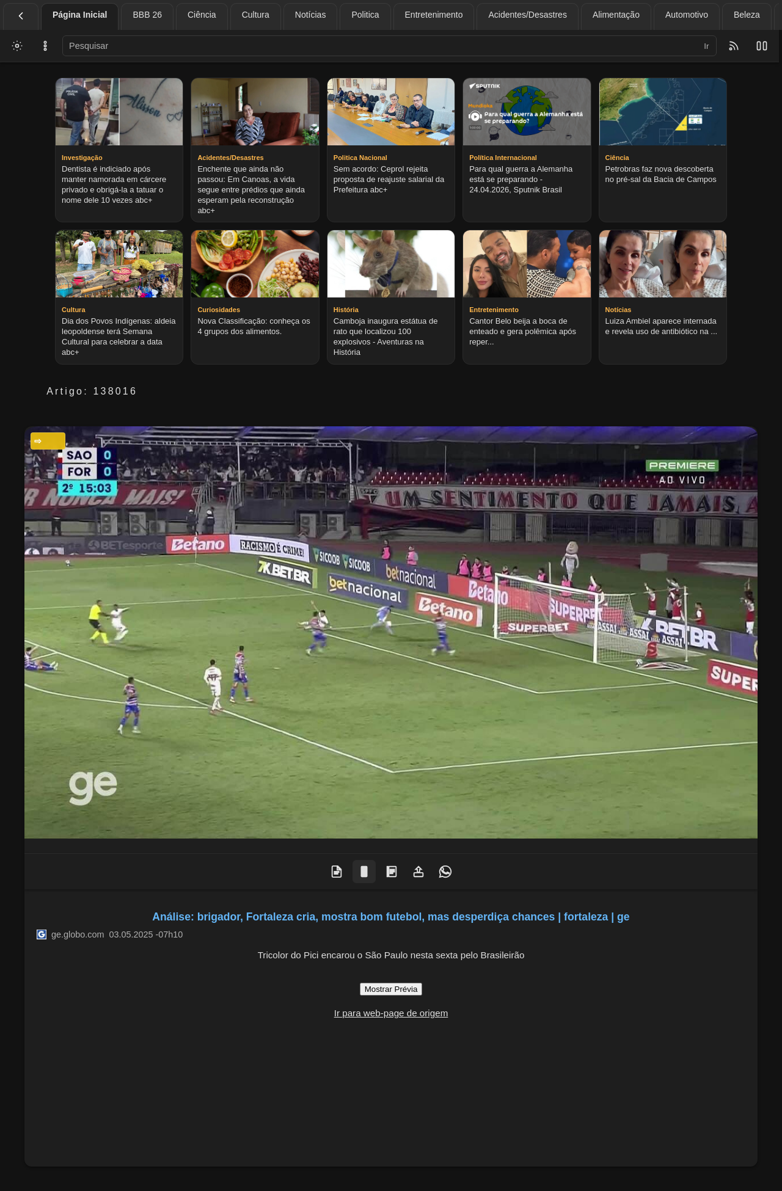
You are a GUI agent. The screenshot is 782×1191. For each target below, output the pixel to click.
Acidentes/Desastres (527, 15)
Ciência (202, 15)
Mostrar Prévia (391, 989)
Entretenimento (434, 15)
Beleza (747, 15)
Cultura (255, 15)
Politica (365, 15)
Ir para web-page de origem (391, 1013)
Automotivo (686, 15)
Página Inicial (80, 15)
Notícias (310, 15)
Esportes (51, 441)
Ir (706, 46)
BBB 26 (147, 15)
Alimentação (616, 15)
